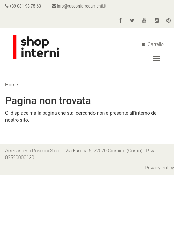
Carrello (152, 44)
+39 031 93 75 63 (23, 6)
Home (11, 84)
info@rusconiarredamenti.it (79, 6)
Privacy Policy (159, 167)
